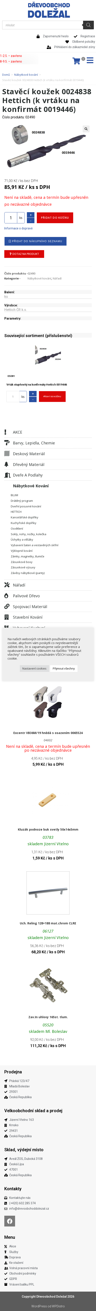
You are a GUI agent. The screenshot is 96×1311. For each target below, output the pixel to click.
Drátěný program (22, 501)
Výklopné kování (22, 551)
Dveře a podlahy (28, 475)
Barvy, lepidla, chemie (34, 442)
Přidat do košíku (55, 218)
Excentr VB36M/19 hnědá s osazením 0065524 (48, 733)
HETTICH (16, 512)
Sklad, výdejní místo (23, 1149)
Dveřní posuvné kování (26, 506)
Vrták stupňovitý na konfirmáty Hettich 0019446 (36, 384)
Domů (6, 75)
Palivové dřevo (26, 595)
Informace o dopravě (18, 228)
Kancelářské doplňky (24, 517)
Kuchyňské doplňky (23, 523)
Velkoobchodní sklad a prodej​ (33, 1110)
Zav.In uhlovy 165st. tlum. (48, 1017)
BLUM (14, 495)
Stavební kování (27, 617)
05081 (11, 376)
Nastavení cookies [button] (34, 668)
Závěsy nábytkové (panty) (28, 573)
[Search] (88, 25)
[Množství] (10, 217)
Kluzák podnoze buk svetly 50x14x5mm (48, 829)
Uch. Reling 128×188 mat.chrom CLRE (48, 923)
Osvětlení (17, 528)
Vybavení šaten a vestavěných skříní (34, 545)
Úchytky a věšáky (22, 539)
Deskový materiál (29, 453)
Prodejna (13, 1071)
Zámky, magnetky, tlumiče (27, 556)
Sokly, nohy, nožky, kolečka (28, 534)
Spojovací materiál (30, 606)
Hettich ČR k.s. (15, 310)
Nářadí (19, 585)
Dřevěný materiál (28, 464)
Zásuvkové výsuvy (23, 567)
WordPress (39, 1306)
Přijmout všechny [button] (64, 668)
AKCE (17, 432)
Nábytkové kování (26, 75)
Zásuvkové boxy (22, 562)
